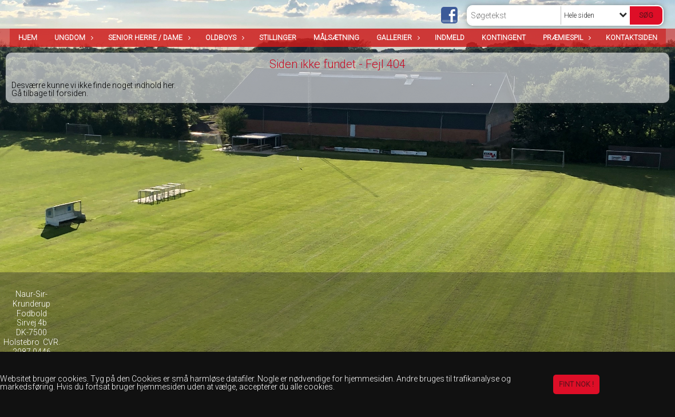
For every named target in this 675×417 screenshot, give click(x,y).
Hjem (27, 38)
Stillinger (277, 38)
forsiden (71, 93)
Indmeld (449, 38)
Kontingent (504, 38)
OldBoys (223, 38)
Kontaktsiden (631, 38)
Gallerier (397, 38)
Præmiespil (566, 38)
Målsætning (336, 38)
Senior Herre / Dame (148, 38)
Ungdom (72, 38)
